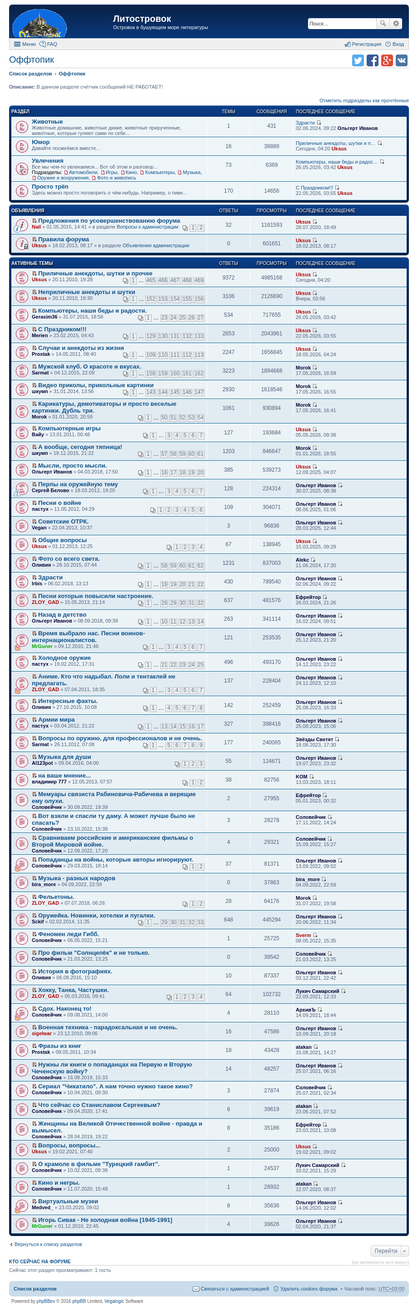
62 (201, 566)
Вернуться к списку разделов (48, 1244)
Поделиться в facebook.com (372, 60)
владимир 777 (49, 781)
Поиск (383, 23)
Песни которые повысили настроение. (95, 596)
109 (150, 355)
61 (201, 454)
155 (187, 299)
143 (150, 392)
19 (191, 472)
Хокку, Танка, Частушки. (73, 990)
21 (191, 584)
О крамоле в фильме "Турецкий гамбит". (98, 1164)
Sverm (303, 935)
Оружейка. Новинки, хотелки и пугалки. (96, 915)
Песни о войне (59, 502)
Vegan (39, 527)
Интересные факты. (68, 701)
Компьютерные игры (69, 428)
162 (199, 373)
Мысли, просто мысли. (72, 465)
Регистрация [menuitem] (366, 44)
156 (199, 299)
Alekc (302, 560)
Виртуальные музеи (68, 1201)
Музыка (191, 172)
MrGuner (42, 646)
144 (163, 392)
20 (201, 472)
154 (174, 299)
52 (182, 417)
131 (174, 336)
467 (174, 280)
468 (187, 280)
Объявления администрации (156, 245)
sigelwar (42, 1033)
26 (191, 317)
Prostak (41, 354)
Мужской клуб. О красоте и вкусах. (89, 366)
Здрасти (305, 122)
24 (173, 317)
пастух (40, 509)
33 (201, 922)
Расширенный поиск (396, 23)
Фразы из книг (59, 1045)
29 (173, 603)
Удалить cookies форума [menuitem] (309, 1288)
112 (187, 355)
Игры (112, 172)
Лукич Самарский (317, 991)
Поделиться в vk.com (402, 60)
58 (173, 454)
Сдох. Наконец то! (64, 1008)
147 (199, 392)
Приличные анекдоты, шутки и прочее (95, 273)
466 (163, 280)
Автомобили (83, 172)
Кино (131, 172)
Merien (40, 335)
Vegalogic (114, 1301)
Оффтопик (31, 60)
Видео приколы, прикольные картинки (96, 385)
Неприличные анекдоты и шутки (86, 292)
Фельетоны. (56, 896)
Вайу (38, 434)
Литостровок (142, 19)
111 (174, 355)
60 (191, 454)
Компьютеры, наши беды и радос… (337, 161)
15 (182, 726)
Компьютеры (159, 172)
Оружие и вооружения (63, 177)
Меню (29, 44)
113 (199, 355)
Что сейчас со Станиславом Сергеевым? (99, 1105)
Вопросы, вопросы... (69, 1145)
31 (191, 603)
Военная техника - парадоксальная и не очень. (108, 1027)
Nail (36, 226)
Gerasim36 (44, 316)
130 (163, 336)
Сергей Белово (50, 490)
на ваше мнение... (64, 775)
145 (174, 392)
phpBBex (46, 1301)
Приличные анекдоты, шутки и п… (336, 143)
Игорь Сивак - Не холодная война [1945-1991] (105, 1219)
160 (174, 373)
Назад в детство (62, 614)
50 (164, 417)
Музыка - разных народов (76, 878)
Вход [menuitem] (398, 44)
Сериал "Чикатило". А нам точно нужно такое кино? (115, 1086)
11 (173, 621)
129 (150, 336)
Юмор (41, 142)
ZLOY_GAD (45, 602)
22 (201, 584)
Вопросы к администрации (148, 226)
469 (199, 280)
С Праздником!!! (314, 187)
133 (199, 336)
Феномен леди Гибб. (68, 934)
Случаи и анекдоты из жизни (81, 347)
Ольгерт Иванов (358, 128)
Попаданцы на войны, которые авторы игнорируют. (115, 859)
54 (201, 417)
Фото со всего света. (69, 558)
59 (182, 454)
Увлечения (48, 160)
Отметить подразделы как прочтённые (364, 100)
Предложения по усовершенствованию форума (109, 220)
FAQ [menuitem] (52, 44)
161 (187, 373)
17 (173, 472)
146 (187, 392)
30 (182, 603)
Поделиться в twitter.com (358, 60)
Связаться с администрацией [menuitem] (235, 1288)
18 (182, 472)
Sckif (38, 921)
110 (163, 355)
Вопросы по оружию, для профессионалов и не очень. (120, 738)
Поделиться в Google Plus (387, 60)
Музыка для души (64, 756)
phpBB (79, 1301)
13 (191, 621)
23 (164, 317)
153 (163, 299)
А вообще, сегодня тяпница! (80, 447)
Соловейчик (47, 807)
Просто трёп (50, 186)
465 (150, 280)
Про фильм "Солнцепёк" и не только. (93, 952)
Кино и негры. (59, 1182)
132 (187, 336)
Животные (47, 121)
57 (164, 454)
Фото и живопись (116, 177)
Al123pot (42, 763)
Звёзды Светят (314, 739)
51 (173, 417)
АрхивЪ (306, 1009)
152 (150, 299)
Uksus (339, 148)
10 (164, 621)
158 (150, 373)
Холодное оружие (64, 657)
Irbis (37, 583)
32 (201, 603)
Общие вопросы (62, 540)
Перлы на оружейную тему (78, 484)
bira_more (44, 884)
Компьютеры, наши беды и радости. (92, 310)
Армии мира (56, 719)
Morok (303, 367)
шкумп (40, 391)
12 (182, 621)
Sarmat (40, 372)
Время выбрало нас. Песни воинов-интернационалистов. (88, 636)
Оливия (41, 565)
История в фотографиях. (75, 971)
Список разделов (35, 1288)
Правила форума (63, 239)
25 (182, 317)
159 (163, 373)
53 (191, 417)
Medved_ (42, 1207)
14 (201, 621)
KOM (302, 776)
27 (201, 317)
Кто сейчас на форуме (40, 1261)
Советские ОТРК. (63, 521)
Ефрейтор (308, 597)
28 (164, 603)
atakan (304, 1047)
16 (164, 472)
